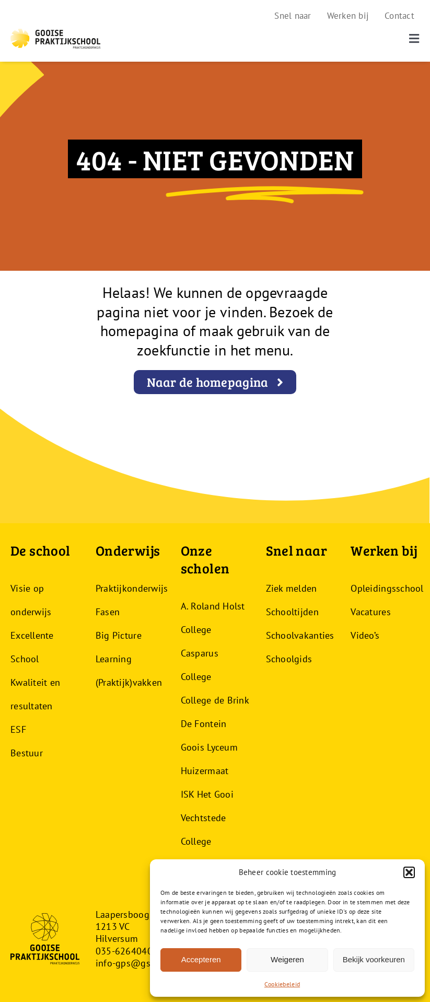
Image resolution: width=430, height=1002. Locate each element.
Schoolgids (289, 659)
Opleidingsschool (387, 588)
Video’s (365, 635)
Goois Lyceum (209, 747)
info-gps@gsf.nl (130, 963)
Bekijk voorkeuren (374, 959)
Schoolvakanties (300, 635)
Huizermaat (205, 771)
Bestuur (26, 753)
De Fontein (204, 724)
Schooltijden (292, 612)
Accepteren (201, 959)
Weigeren (287, 959)
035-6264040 (124, 951)
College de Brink (215, 700)
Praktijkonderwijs (132, 588)
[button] (409, 872)
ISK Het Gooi (207, 794)
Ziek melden (291, 588)
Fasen (108, 612)
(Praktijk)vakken (129, 682)
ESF (18, 729)
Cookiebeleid (282, 984)
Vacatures (370, 612)
